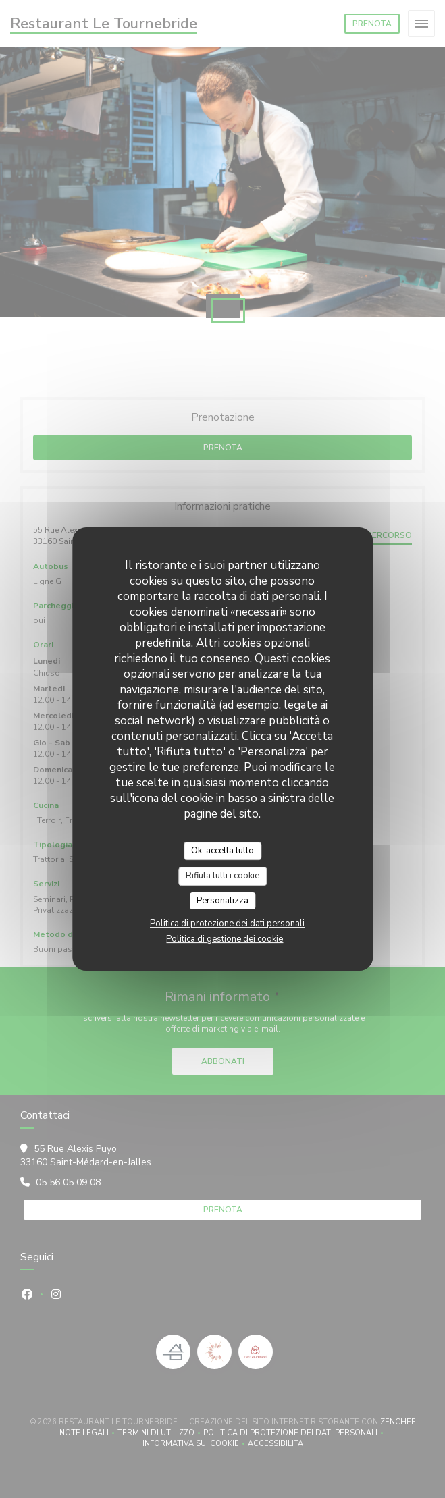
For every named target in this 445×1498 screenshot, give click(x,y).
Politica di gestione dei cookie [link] (224, 939)
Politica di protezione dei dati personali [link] (227, 923)
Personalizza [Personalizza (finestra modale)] (222, 900)
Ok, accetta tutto (222, 851)
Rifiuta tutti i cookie (222, 876)
